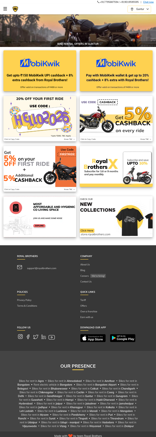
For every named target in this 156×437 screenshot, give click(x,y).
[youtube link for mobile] (53, 337)
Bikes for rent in (32, 381)
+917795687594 (109, 2)
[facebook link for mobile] (30, 337)
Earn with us (86, 317)
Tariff (83, 300)
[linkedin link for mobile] (45, 337)
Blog (82, 270)
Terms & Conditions (27, 305)
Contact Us (86, 281)
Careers (93, 276)
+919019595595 (129, 2)
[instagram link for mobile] (22, 337)
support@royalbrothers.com (36, 267)
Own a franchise (88, 311)
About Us (85, 264)
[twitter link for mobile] (38, 337)
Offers (83, 305)
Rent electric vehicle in (53, 384)
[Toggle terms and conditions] (69, 139)
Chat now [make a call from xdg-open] (148, 2)
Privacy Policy (24, 300)
